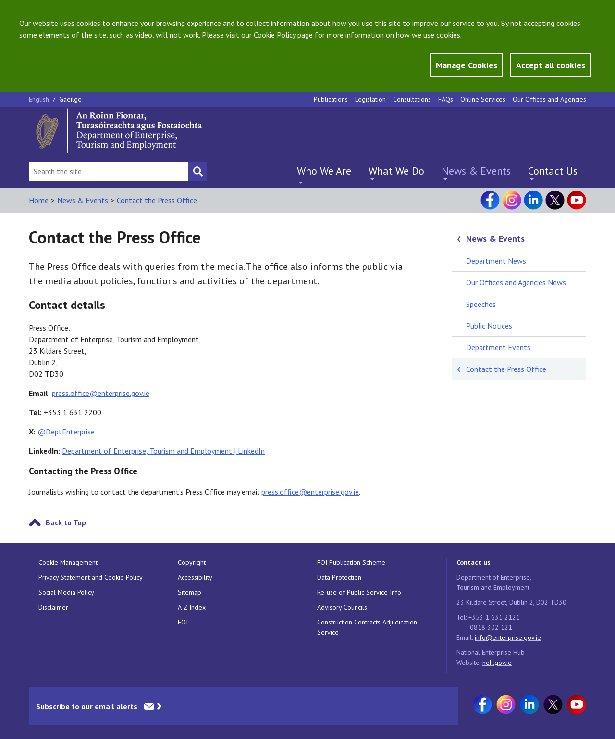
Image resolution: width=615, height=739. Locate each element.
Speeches (481, 304)
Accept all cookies (550, 65)
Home (39, 200)
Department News (496, 261)
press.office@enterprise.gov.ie (100, 393)
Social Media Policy (66, 592)
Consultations (412, 99)
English (40, 99)
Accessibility (195, 577)
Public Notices (489, 326)
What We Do (396, 171)
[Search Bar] (108, 171)
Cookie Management (68, 562)
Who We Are (324, 171)
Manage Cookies (466, 65)
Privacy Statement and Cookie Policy (90, 577)
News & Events (476, 171)
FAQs (445, 99)
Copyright (192, 562)
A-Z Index (192, 607)
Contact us (473, 562)
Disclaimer (53, 607)
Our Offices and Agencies (549, 99)
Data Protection (339, 577)
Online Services (482, 99)
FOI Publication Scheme (351, 562)
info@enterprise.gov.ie (508, 637)
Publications (331, 99)
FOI (183, 622)
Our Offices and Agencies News (516, 282)
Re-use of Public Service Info (359, 592)
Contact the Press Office (157, 200)
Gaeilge (70, 99)
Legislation (370, 99)
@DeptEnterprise (66, 431)
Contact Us (553, 171)
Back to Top (66, 522)
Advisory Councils (342, 607)
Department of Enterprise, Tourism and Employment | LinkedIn (163, 451)
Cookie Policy (274, 34)
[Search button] (197, 171)
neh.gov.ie (497, 662)
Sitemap (189, 592)
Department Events (498, 347)
